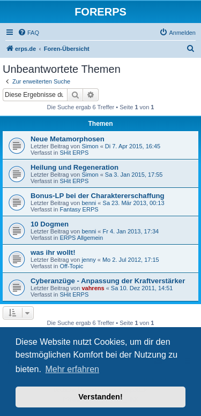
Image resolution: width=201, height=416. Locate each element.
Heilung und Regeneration (74, 167)
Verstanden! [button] (100, 396)
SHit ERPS (73, 152)
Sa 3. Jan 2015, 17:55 (134, 174)
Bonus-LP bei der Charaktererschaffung (98, 196)
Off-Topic (71, 266)
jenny (88, 259)
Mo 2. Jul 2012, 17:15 (130, 259)
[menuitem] (28, 32)
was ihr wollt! (53, 252)
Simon (89, 146)
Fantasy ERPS (78, 209)
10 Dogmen (50, 224)
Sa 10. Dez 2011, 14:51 (142, 288)
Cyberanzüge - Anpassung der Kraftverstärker (108, 281)
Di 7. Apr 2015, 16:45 (132, 146)
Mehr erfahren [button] (72, 369)
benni (88, 203)
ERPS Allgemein (81, 238)
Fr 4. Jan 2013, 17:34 (131, 231)
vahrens (92, 288)
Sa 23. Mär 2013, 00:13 (134, 203)
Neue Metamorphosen (68, 139)
